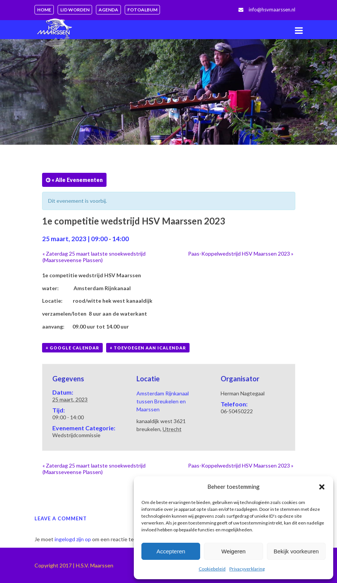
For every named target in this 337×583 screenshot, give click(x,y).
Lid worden (74, 10)
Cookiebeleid (212, 569)
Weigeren (233, 551)
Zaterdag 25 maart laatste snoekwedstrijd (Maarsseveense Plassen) (94, 256)
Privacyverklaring (247, 569)
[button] (322, 487)
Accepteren (171, 551)
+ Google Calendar (72, 347)
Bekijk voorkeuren (296, 551)
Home (44, 10)
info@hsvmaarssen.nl (272, 9)
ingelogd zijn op (73, 539)
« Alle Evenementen (76, 180)
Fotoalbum (142, 10)
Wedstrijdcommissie (76, 435)
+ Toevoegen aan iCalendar (148, 347)
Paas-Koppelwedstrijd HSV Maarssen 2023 (240, 253)
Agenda (108, 10)
